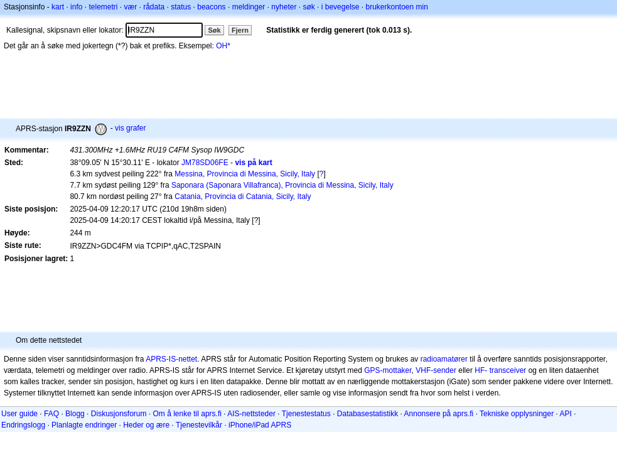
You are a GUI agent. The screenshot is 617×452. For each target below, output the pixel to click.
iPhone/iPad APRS (259, 425)
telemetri (103, 7)
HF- (481, 370)
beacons (211, 7)
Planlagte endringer (84, 425)
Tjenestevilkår (199, 425)
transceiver (508, 370)
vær (130, 7)
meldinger (249, 7)
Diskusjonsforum (119, 413)
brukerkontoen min (397, 7)
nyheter (283, 7)
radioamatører (444, 359)
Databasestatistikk (367, 413)
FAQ (51, 413)
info (76, 7)
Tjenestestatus (306, 413)
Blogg (75, 413)
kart (57, 7)
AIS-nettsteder (251, 413)
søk (308, 7)
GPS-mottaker (387, 370)
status (181, 7)
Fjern (240, 30)
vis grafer (130, 128)
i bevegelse (340, 7)
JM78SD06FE (204, 162)
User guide (19, 413)
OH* (223, 45)
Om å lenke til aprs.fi (187, 413)
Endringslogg (23, 425)
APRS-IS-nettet (171, 359)
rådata (153, 7)
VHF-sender (436, 370)
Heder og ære (146, 425)
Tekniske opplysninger (517, 413)
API (566, 413)
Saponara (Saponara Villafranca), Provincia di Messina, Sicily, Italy (282, 185)
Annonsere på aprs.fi (439, 413)
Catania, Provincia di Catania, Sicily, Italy (242, 196)
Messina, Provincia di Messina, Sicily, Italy (244, 174)
